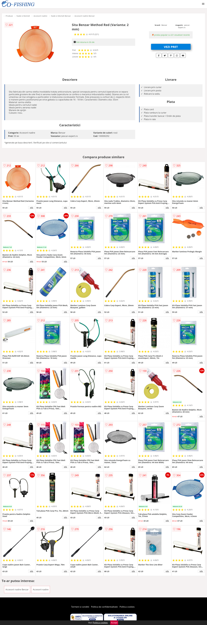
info (31, 207)
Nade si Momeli (23, 16)
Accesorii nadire (40, 16)
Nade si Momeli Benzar (61, 16)
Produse (9, 16)
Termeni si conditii (80, 606)
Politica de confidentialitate (104, 606)
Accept (114, 622)
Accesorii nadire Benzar (84, 16)
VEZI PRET (171, 47)
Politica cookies (127, 606)
